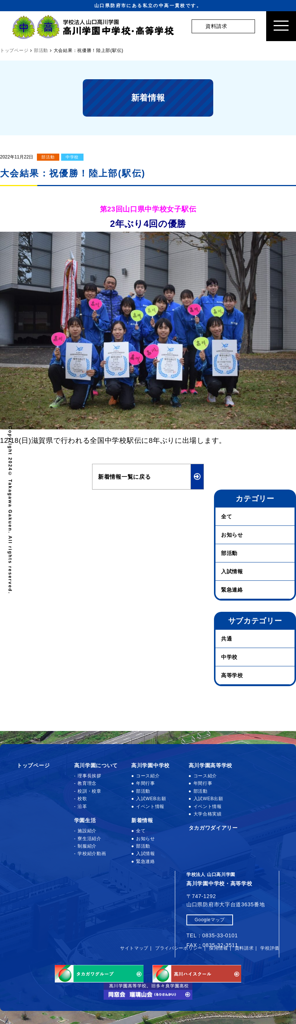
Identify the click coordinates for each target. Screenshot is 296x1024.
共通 (226, 639)
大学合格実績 (207, 814)
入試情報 (232, 571)
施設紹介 (87, 830)
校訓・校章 (89, 791)
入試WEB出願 (151, 798)
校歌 (82, 798)
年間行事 (145, 783)
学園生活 (85, 820)
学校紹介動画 (92, 853)
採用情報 (218, 948)
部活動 (47, 157)
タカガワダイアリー (213, 828)
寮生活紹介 (89, 838)
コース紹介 (148, 775)
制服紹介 (87, 846)
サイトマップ (134, 948)
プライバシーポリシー (178, 948)
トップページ (33, 765)
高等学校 (232, 675)
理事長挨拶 (89, 775)
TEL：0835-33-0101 (212, 935)
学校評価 (269, 948)
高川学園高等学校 (211, 765)
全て (226, 516)
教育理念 (87, 783)
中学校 (72, 157)
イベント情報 (150, 806)
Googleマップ (210, 919)
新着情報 (142, 820)
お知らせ (232, 535)
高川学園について (96, 765)
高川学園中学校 (150, 765)
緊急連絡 (232, 590)
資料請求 (244, 948)
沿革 (82, 806)
